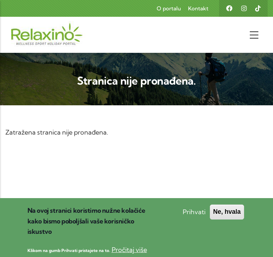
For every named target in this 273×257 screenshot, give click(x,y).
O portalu (169, 8)
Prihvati (194, 217)
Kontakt (198, 8)
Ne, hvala (227, 216)
